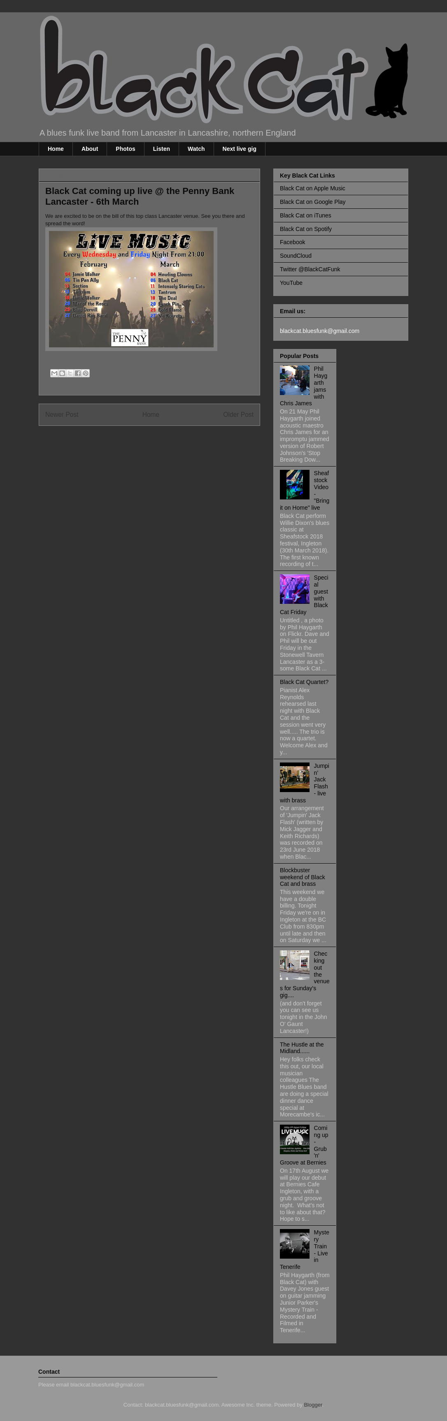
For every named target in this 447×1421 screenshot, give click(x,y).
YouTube (291, 283)
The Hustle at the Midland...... (302, 1048)
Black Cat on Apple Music (312, 188)
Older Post (238, 414)
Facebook (292, 242)
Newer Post (62, 414)
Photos (125, 149)
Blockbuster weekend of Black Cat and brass (302, 877)
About (89, 149)
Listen (161, 149)
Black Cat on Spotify (306, 229)
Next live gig (239, 149)
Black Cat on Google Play (313, 202)
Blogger (313, 1405)
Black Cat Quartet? (304, 682)
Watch (196, 149)
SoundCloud (296, 255)
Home (56, 149)
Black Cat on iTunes (305, 215)
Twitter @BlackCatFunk (310, 269)
